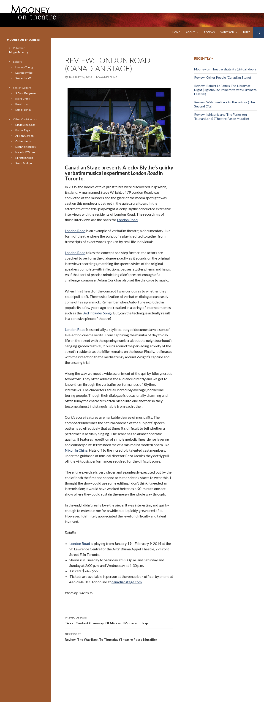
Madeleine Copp (25, 124)
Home (176, 32)
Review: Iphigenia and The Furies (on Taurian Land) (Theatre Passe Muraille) (221, 117)
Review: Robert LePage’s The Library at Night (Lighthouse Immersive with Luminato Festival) (225, 90)
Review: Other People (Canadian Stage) (222, 77)
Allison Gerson (24, 135)
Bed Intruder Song (96, 313)
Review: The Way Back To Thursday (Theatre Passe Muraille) (119, 636)
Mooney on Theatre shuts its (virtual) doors (225, 69)
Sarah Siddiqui (24, 163)
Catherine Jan (23, 141)
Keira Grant (22, 98)
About (190, 32)
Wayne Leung (107, 77)
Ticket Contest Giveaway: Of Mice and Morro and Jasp (119, 620)
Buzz (246, 32)
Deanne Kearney (25, 146)
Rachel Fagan (23, 130)
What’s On (227, 32)
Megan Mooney (18, 52)
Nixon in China (76, 450)
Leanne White (24, 72)
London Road (127, 219)
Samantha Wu (23, 78)
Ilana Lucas (22, 104)
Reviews (209, 32)
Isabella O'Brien (25, 152)
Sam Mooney (23, 109)
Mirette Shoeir (24, 157)
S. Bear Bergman (25, 93)
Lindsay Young (24, 67)
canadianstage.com (127, 582)
